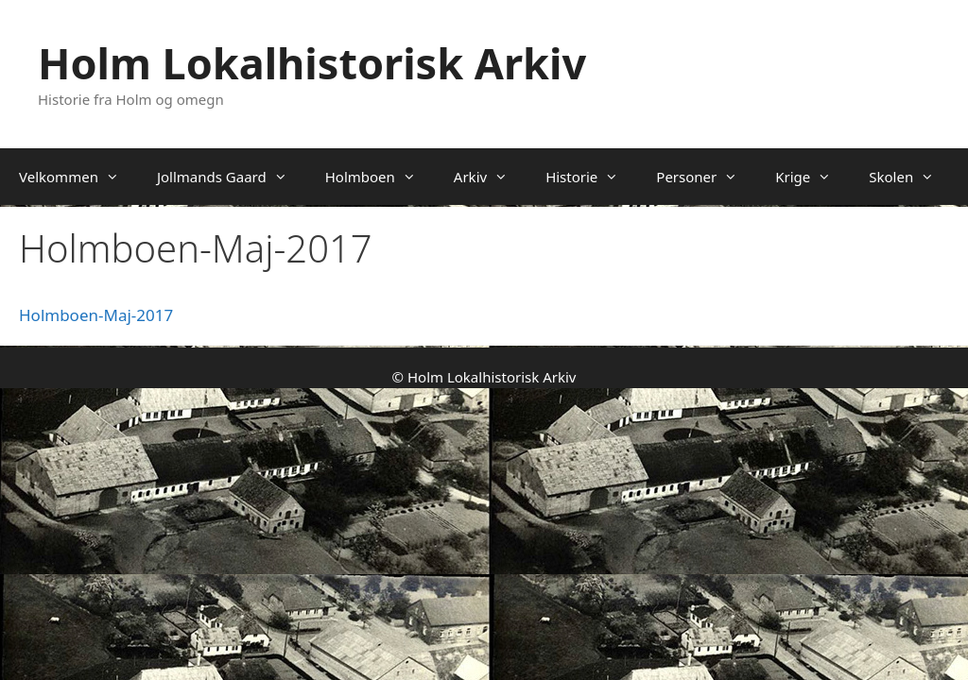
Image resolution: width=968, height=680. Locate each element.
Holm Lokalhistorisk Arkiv (312, 63)
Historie (591, 176)
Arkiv (490, 176)
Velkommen (78, 176)
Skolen (911, 176)
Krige (812, 176)
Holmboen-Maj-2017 (96, 315)
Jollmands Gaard (231, 176)
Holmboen (380, 176)
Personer (706, 176)
